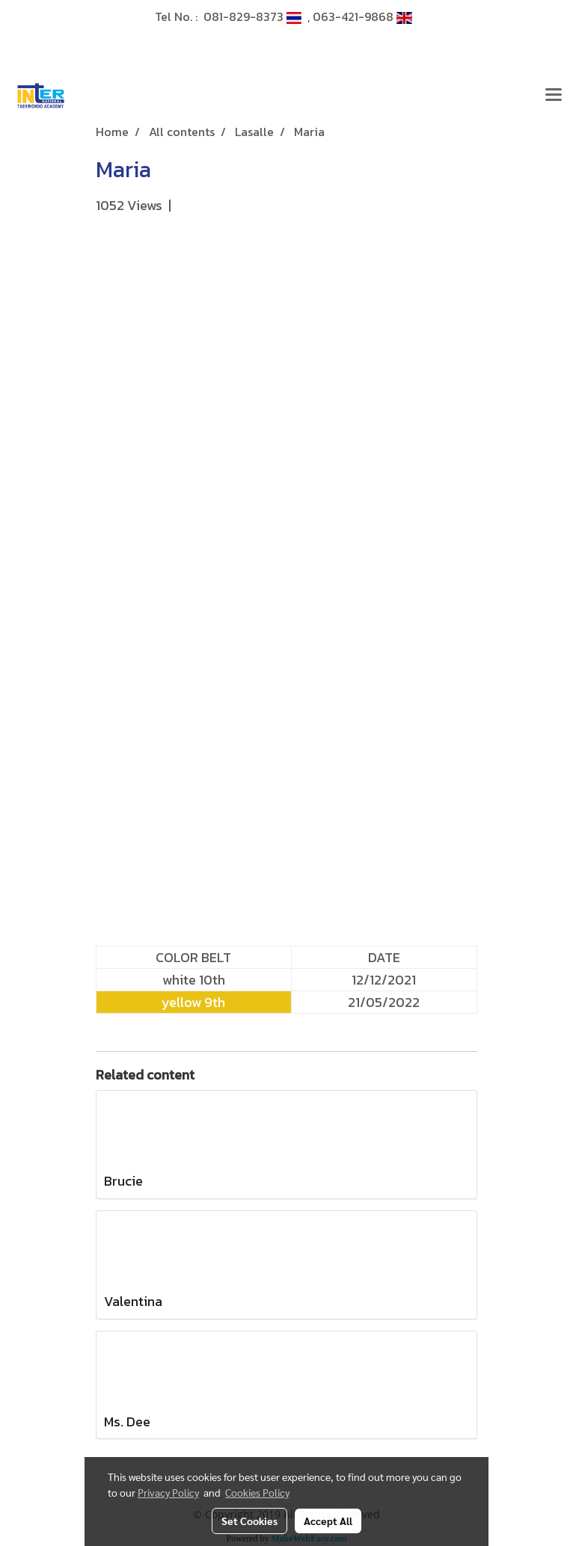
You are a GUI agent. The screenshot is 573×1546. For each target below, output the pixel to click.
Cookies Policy (257, 1492)
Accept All (328, 1520)
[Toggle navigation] (553, 95)
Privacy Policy (168, 1492)
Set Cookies (249, 1520)
